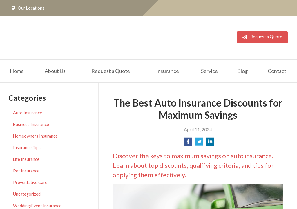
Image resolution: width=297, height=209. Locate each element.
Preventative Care (30, 182)
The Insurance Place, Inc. (81, 37)
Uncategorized (27, 194)
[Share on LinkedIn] (210, 143)
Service (209, 71)
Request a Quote (261, 37)
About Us (55, 71)
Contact (277, 71)
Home (17, 71)
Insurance (167, 71)
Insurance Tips (27, 147)
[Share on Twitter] (199, 143)
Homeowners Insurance (35, 136)
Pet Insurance (26, 170)
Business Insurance (31, 124)
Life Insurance (26, 159)
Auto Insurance (27, 112)
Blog (242, 71)
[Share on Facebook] (188, 143)
